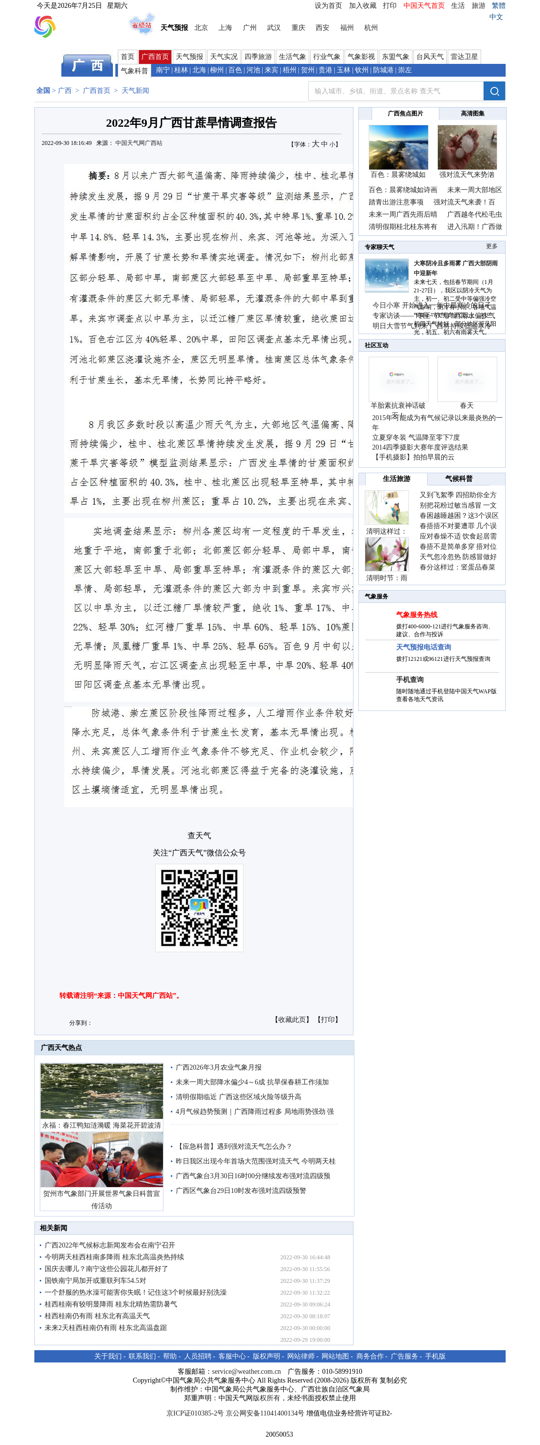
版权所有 (266, 1398)
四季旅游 (258, 56)
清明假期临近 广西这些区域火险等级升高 (238, 1097)
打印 (390, 5)
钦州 (362, 70)
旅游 (479, 5)
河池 (253, 70)
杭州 (371, 27)
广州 (250, 27)
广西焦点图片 (405, 113)
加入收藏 (363, 5)
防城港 (383, 70)
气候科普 (459, 478)
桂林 (181, 70)
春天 (467, 405)
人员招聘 (198, 1356)
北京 (201, 27)
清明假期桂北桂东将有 (403, 226)
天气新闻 (135, 90)
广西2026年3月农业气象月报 (219, 1067)
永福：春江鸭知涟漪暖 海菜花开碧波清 (101, 1125)
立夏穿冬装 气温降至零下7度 (416, 437)
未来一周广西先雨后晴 (403, 214)
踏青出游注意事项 (396, 202)
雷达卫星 (464, 56)
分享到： (81, 1023)
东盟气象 (395, 56)
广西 (65, 90)
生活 (458, 5)
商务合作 (370, 1356)
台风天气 (430, 56)
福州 (347, 27)
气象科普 (134, 71)
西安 (322, 27)
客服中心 (232, 1356)
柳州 (217, 70)
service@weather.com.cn (246, 1371)
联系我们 (142, 1356)
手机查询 (410, 679)
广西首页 (155, 56)
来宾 (271, 70)
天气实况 (224, 56)
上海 (225, 27)
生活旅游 (396, 478)
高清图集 (473, 113)
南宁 (163, 70)
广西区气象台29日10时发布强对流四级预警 (241, 1190)
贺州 (308, 70)
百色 (235, 70)
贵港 (325, 70)
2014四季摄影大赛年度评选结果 (420, 447)
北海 (199, 70)
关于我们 (108, 1356)
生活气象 (292, 56)
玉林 (344, 70)
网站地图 (335, 1356)
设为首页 (328, 5)
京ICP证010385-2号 (195, 1413)
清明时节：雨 (386, 578)
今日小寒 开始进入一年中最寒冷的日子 (432, 305)
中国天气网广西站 (138, 143)
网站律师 (301, 1356)
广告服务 (404, 1356)
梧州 (290, 70)
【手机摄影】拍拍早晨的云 (413, 457)
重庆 (298, 27)
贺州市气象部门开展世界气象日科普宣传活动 (101, 1200)
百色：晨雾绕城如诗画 (403, 190)
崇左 (405, 70)
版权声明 (266, 1356)
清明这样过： (386, 531)
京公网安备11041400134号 (265, 1413)
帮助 (170, 1356)
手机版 (435, 1356)
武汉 (274, 27)
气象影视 (361, 56)
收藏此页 (292, 1019)
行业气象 (327, 56)
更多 (492, 246)
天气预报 (189, 56)
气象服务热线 (416, 615)
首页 (128, 56)
